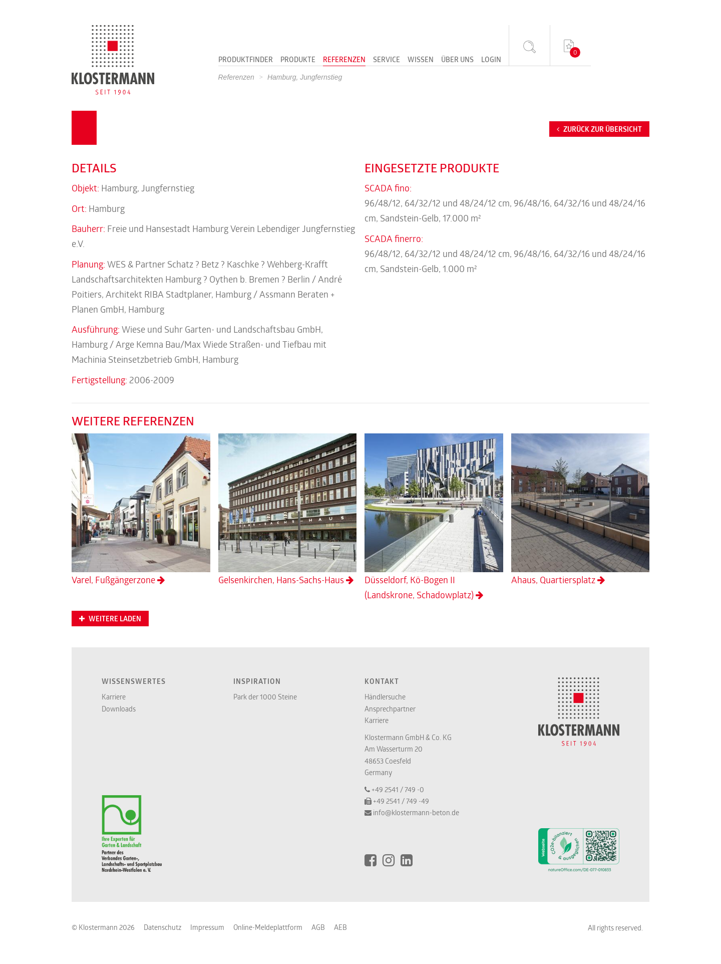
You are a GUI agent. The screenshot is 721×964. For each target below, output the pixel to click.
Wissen (421, 60)
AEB (340, 927)
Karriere (114, 696)
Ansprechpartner (390, 708)
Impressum (207, 927)
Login (491, 60)
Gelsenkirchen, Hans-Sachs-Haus (287, 509)
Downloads (119, 708)
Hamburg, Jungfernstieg (304, 77)
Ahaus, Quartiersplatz (580, 509)
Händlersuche (385, 696)
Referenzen (344, 60)
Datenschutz (162, 927)
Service (386, 60)
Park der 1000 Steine (265, 696)
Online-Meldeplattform (267, 927)
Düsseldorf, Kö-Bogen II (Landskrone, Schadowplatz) (434, 517)
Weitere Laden (110, 619)
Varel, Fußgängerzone (141, 509)
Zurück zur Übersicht (599, 129)
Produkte (297, 60)
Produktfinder (245, 60)
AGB (318, 927)
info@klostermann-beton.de (416, 812)
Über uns (457, 60)
